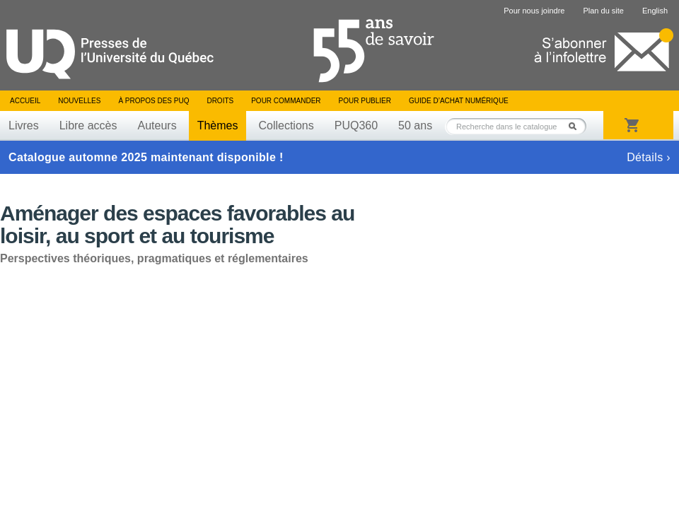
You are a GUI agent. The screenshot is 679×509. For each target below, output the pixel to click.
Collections (285, 125)
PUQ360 (356, 125)
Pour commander (285, 101)
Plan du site (603, 10)
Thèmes (217, 125)
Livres (23, 125)
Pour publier (365, 101)
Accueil (25, 101)
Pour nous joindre (534, 10)
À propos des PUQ (153, 101)
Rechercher (576, 126)
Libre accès (88, 125)
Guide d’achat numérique (459, 101)
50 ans (415, 125)
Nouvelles (79, 101)
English (655, 10)
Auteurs (157, 125)
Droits (220, 101)
